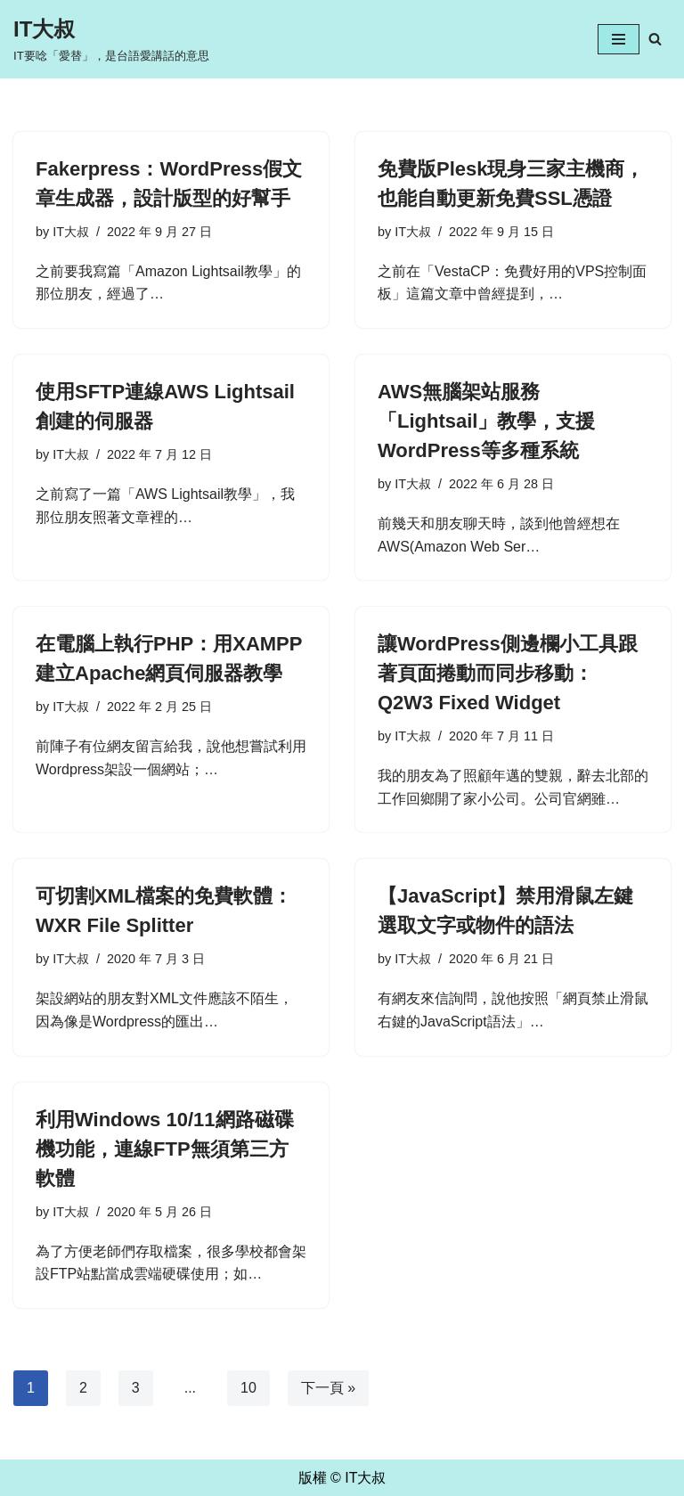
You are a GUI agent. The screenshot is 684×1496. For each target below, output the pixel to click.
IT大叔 (71, 232)
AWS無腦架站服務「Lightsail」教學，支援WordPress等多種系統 (486, 421)
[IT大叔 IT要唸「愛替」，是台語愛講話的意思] (111, 39)
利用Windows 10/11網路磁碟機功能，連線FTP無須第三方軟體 (165, 1148)
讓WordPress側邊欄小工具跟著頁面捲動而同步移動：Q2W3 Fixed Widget (508, 673)
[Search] (655, 38)
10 (248, 1387)
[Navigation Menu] (618, 39)
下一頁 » (328, 1387)
